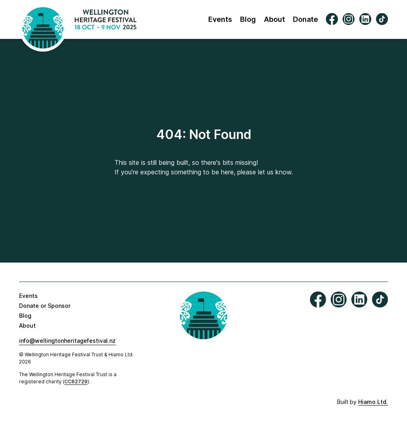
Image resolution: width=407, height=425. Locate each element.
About (274, 19)
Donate (305, 19)
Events (220, 19)
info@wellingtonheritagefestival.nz (67, 340)
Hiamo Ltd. (373, 401)
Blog (248, 19)
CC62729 (75, 381)
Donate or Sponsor (44, 305)
